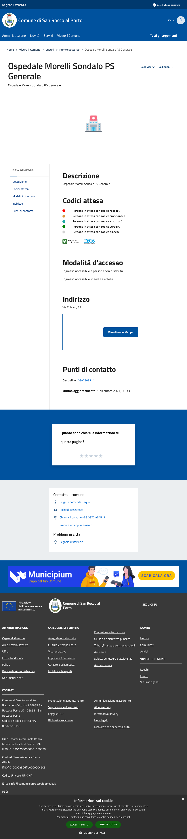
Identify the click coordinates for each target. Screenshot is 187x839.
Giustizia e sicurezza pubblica (112, 639)
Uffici (5, 651)
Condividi (148, 67)
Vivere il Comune (30, 49)
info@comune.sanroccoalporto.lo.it (33, 783)
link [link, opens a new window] (129, 817)
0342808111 (86, 380)
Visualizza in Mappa (120, 332)
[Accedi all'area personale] (166, 5)
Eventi (144, 676)
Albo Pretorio (102, 707)
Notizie (144, 638)
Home (10, 49)
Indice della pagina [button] (22, 170)
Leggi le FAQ (56, 713)
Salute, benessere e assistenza (113, 658)
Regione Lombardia (14, 5)
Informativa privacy (106, 713)
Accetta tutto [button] (79, 824)
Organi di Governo (13, 638)
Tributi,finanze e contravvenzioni (114, 645)
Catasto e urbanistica (61, 664)
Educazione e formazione (109, 632)
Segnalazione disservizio (63, 707)
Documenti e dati (12, 678)
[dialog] (93, 817)
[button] (93, 833)
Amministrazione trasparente (112, 700)
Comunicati (147, 645)
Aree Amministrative (15, 645)
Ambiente (100, 652)
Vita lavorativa (57, 651)
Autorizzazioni (103, 665)
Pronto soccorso (69, 49)
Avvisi (144, 651)
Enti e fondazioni (12, 658)
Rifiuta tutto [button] (108, 824)
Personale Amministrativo (18, 671)
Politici (6, 664)
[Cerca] (180, 20)
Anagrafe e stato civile (62, 638)
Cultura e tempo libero (62, 645)
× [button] (183, 799)
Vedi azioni (167, 67)
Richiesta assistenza (60, 720)
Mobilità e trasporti (60, 671)
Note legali (101, 720)
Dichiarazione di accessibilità (112, 727)
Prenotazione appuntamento (66, 700)
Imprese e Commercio (61, 658)
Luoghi (50, 49)
